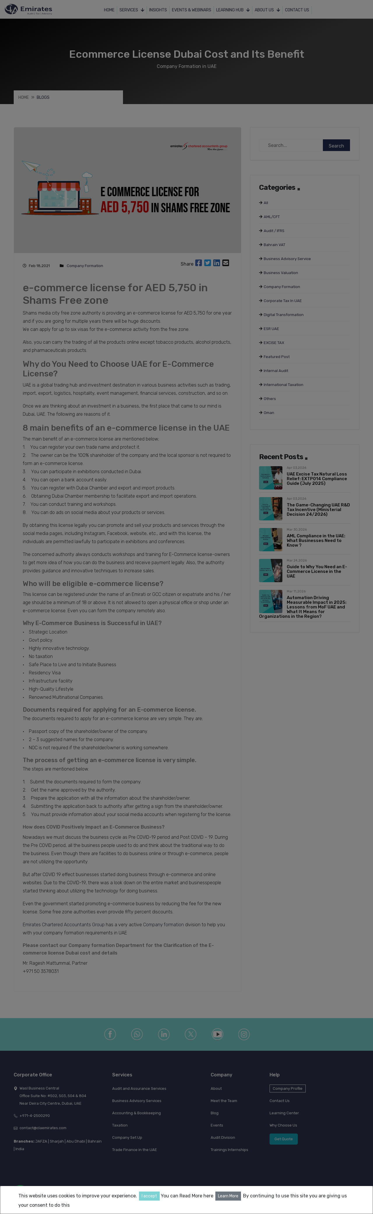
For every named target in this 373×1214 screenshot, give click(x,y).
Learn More (228, 1196)
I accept (149, 1196)
